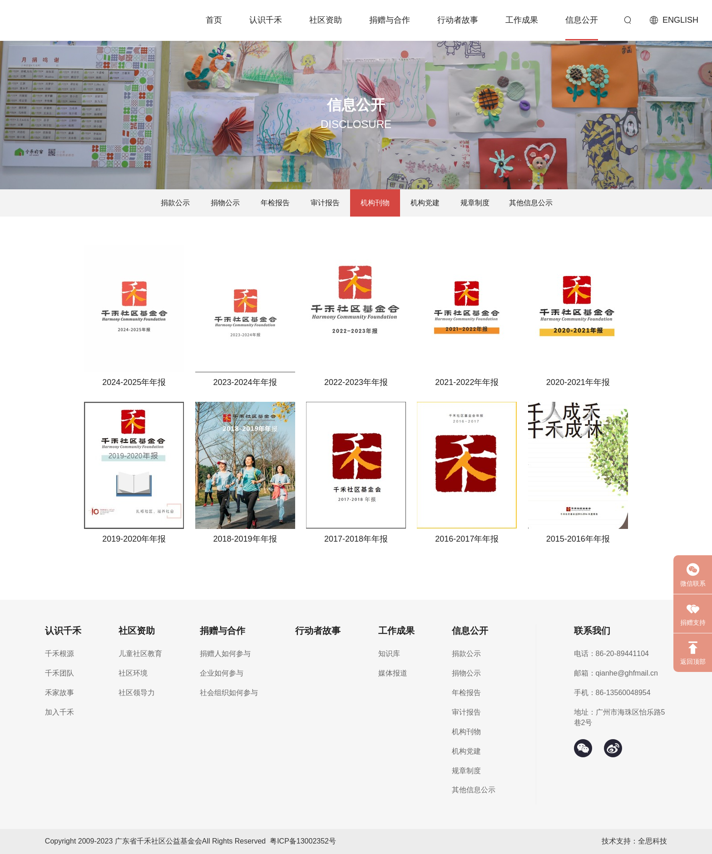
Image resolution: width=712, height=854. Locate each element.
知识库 (389, 653)
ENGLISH (680, 20)
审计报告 (325, 203)
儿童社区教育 (140, 653)
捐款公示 (175, 203)
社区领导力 (137, 692)
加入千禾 (59, 712)
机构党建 (425, 203)
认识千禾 (265, 20)
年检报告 (275, 203)
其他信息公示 (531, 203)
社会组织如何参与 (229, 692)
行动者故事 (457, 20)
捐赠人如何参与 (225, 653)
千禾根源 (59, 653)
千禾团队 (59, 673)
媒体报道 (392, 673)
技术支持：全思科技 (634, 841)
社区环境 (133, 673)
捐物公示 (225, 203)
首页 (214, 20)
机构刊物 (375, 203)
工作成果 (521, 20)
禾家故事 (59, 692)
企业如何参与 (221, 673)
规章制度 (475, 203)
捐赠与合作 (389, 20)
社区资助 (325, 20)
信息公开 (581, 20)
